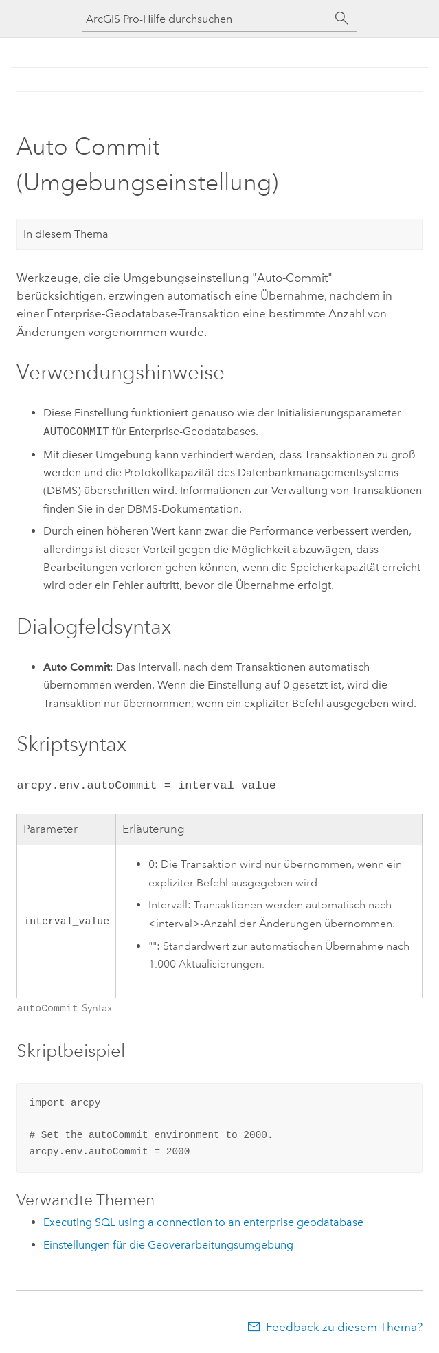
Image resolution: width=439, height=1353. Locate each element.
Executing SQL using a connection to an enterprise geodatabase (203, 1220)
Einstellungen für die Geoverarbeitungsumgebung (168, 1243)
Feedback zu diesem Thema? (344, 1325)
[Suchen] (342, 18)
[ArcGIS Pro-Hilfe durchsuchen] (206, 19)
